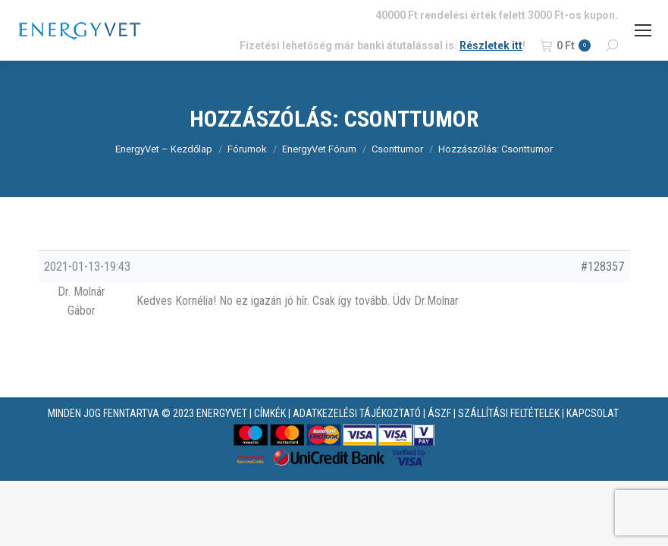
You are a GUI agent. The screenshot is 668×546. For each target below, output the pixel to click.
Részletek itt (490, 45)
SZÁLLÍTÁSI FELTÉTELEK (509, 413)
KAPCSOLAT (592, 413)
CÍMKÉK (270, 413)
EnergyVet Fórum (319, 149)
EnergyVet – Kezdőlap (163, 149)
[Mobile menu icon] (643, 30)
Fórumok (247, 149)
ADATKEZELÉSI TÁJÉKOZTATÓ (357, 413)
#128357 (602, 266)
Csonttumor (397, 149)
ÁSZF (439, 413)
